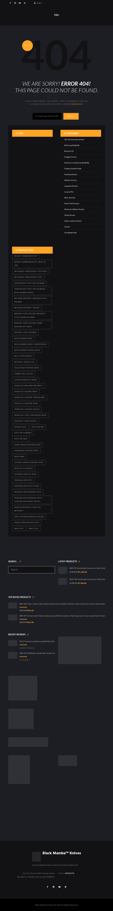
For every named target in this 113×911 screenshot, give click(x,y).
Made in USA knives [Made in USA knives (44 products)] (23, 468)
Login (39, 2)
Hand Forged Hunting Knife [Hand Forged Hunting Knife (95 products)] (27, 445)
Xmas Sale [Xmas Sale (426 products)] (33, 528)
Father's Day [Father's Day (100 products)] (20, 427)
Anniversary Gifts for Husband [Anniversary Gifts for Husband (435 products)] (29, 283)
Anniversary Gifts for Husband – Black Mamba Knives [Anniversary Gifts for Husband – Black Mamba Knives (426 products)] (30, 291)
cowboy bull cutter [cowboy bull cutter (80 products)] (23, 374)
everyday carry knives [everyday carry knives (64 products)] (25, 421)
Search (72, 116)
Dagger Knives (70, 157)
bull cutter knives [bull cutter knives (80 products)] (23, 356)
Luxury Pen (69, 192)
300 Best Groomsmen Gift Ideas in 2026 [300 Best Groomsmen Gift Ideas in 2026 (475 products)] (30, 264)
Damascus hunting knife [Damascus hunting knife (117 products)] (26, 403)
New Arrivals (69, 197)
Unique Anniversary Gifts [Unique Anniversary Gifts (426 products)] (26, 522)
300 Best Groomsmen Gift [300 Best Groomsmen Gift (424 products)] (25, 256)
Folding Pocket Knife (72, 168)
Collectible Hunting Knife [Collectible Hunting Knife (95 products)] (26, 368)
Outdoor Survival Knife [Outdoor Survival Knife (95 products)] (25, 474)
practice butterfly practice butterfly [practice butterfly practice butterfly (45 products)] (27, 509)
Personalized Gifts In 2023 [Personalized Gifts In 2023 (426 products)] (26, 486)
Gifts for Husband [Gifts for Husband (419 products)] (23, 433)
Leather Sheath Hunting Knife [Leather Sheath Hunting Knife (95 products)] (28, 462)
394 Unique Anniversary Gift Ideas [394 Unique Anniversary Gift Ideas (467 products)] (30, 271)
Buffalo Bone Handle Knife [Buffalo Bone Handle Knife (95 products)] (27, 350)
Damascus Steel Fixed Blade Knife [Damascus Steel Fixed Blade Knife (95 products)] (30, 415)
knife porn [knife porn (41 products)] (19, 456)
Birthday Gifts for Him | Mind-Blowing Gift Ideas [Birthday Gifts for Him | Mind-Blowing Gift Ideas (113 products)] (28, 325)
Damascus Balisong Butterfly (76, 163)
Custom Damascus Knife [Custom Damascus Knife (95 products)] (25, 380)
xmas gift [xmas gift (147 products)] (18, 528)
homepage (76, 104)
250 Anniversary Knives (74, 139)
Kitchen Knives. (70, 180)
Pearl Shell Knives (71, 203)
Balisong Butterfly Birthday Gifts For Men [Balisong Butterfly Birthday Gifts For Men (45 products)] (30, 300)
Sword (67, 227)
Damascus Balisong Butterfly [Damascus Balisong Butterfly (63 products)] (28, 385)
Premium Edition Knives (74, 209)
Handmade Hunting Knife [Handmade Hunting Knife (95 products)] (26, 450)
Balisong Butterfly (71, 145)
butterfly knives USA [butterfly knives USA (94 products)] (24, 362)
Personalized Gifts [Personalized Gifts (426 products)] (23, 480)
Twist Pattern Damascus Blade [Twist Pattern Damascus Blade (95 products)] (29, 516)
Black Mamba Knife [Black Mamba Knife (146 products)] (23, 338)
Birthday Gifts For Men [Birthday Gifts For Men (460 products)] (25, 332)
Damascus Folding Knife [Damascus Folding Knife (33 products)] (25, 391)
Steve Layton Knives (73, 221)
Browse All (69, 151)
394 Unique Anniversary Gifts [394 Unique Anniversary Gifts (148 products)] (28, 277)
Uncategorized (70, 232)
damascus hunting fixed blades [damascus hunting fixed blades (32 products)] (29, 397)
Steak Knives (69, 215)
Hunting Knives (70, 174)
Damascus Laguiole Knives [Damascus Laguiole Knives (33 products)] (27, 409)
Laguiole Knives (71, 186)
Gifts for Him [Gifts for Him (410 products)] (38, 427)
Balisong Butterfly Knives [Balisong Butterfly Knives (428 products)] (27, 307)
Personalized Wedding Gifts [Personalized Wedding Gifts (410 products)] (27, 492)
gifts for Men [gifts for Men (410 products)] (20, 439)
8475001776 (69, 873)
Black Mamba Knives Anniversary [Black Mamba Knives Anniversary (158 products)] (30, 344)
